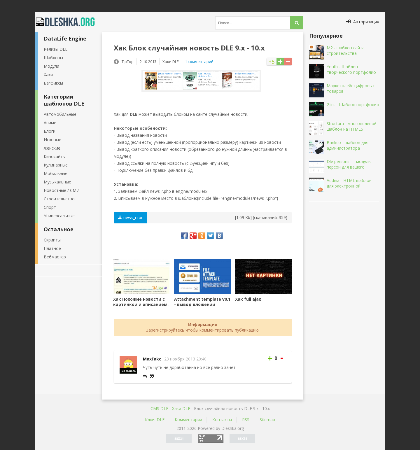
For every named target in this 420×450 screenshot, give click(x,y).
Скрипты (52, 240)
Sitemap (267, 419)
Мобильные (55, 173)
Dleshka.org (68, 22)
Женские (52, 148)
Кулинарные (56, 165)
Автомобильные (60, 114)
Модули (51, 66)
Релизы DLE (55, 49)
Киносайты (55, 156)
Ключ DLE (154, 419)
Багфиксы (53, 83)
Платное (52, 248)
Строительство (59, 199)
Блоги (49, 131)
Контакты (222, 419)
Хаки (48, 74)
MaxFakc (152, 359)
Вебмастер (55, 257)
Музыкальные (57, 182)
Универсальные (59, 215)
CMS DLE (159, 408)
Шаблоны (53, 57)
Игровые (52, 139)
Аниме (50, 122)
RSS (245, 419)
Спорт (50, 207)
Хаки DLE (181, 408)
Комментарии (188, 419)
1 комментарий (199, 61)
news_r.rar (130, 217)
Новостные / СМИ (62, 190)
